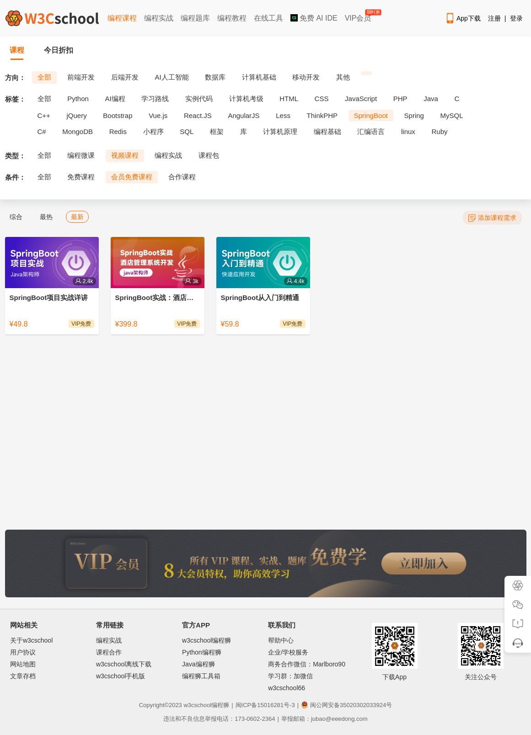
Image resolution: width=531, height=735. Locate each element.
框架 (217, 131)
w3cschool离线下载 (123, 664)
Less (283, 115)
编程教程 (232, 18)
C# (42, 131)
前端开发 (81, 77)
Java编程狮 (198, 664)
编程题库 (195, 18)
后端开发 (125, 77)
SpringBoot (371, 115)
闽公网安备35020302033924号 (346, 705)
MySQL (451, 115)
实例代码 (199, 98)
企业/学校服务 (288, 652)
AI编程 (115, 98)
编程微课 (81, 155)
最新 (77, 216)
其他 (343, 77)
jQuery (76, 115)
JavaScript (361, 98)
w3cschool (197, 705)
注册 (494, 18)
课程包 (208, 155)
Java (431, 98)
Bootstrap (117, 115)
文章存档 (23, 676)
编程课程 (122, 18)
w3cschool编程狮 (206, 640)
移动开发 (306, 77)
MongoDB (77, 131)
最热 (46, 216)
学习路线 (155, 98)
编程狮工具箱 (201, 676)
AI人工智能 (171, 77)
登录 (516, 18)
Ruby (440, 131)
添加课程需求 (492, 218)
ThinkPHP (322, 115)
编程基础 (327, 131)
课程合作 (109, 652)
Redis (118, 131)
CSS (322, 98)
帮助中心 (281, 640)
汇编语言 (371, 131)
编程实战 (158, 18)
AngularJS (243, 115)
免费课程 (81, 177)
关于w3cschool (31, 640)
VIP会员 (359, 16)
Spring (414, 115)
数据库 (215, 77)
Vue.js (158, 115)
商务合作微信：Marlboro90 (306, 664)
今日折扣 (58, 50)
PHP (400, 98)
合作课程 (182, 177)
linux (408, 131)
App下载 (463, 18)
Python (78, 98)
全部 (44, 77)
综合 (16, 216)
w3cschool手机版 (120, 676)
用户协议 (23, 652)
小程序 (153, 131)
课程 (17, 50)
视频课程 (125, 155)
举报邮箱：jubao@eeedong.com (324, 718)
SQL (186, 131)
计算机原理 (280, 131)
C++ (44, 115)
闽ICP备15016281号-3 (265, 705)
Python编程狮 (201, 652)
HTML (288, 98)
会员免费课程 (131, 177)
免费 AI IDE (314, 18)
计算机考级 (246, 98)
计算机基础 (259, 77)
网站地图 (23, 664)
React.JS (198, 115)
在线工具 (268, 18)
